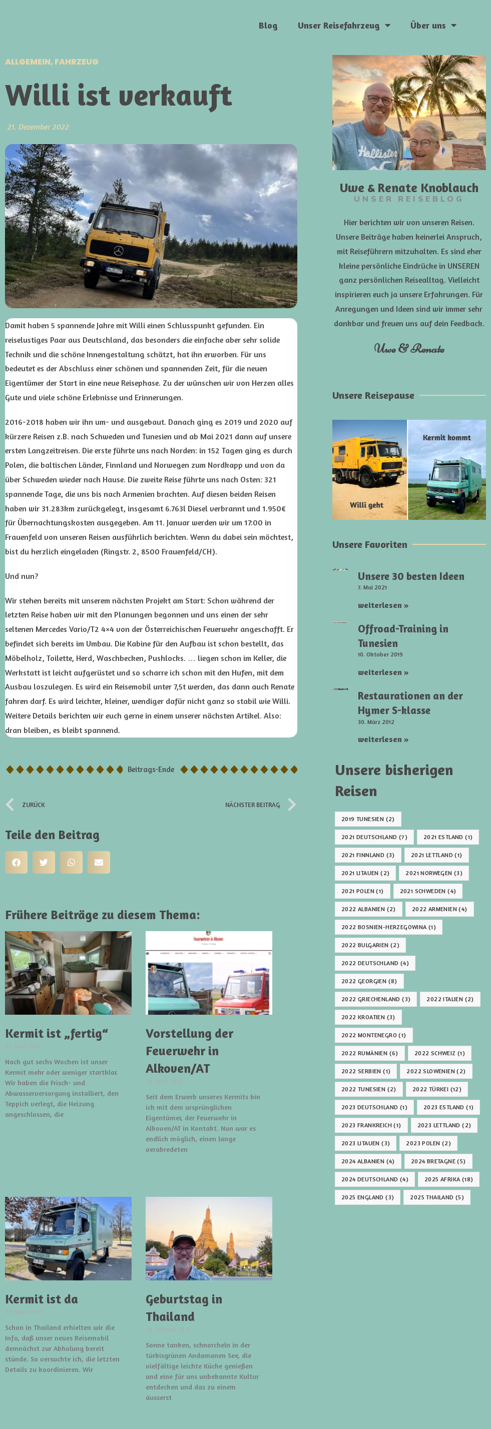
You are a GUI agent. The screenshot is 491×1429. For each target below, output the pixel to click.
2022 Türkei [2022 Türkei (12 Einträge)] (436, 1089)
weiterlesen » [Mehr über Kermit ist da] (33, 1387)
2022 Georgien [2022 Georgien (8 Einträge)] (369, 981)
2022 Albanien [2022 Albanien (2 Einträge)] (368, 909)
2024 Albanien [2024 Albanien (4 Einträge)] (368, 1161)
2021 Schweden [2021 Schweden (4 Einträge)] (428, 891)
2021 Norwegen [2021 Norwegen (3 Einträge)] (433, 873)
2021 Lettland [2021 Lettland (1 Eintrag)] (436, 855)
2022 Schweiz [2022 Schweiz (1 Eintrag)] (439, 1053)
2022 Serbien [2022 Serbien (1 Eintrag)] (365, 1071)
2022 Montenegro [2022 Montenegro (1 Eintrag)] (373, 1035)
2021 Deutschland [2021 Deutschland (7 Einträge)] (374, 837)
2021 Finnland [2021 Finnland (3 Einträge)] (368, 855)
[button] (16, 862)
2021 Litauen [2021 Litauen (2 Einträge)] (365, 873)
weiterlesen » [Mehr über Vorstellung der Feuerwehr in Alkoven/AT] (173, 1167)
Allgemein (28, 62)
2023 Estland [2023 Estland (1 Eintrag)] (448, 1107)
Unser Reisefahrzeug (344, 25)
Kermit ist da (41, 1298)
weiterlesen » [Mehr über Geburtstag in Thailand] (173, 1415)
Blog (268, 25)
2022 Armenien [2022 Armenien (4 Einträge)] (439, 909)
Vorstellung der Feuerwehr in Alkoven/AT (189, 1051)
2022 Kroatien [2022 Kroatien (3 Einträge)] (368, 1017)
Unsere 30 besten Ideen (411, 576)
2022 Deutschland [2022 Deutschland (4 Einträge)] (375, 963)
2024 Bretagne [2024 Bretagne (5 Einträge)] (438, 1161)
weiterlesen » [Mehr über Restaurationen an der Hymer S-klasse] (383, 739)
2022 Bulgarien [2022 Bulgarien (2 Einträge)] (370, 945)
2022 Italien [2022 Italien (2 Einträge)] (449, 999)
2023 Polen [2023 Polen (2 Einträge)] (428, 1143)
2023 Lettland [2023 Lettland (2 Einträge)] (444, 1125)
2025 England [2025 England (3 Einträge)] (367, 1197)
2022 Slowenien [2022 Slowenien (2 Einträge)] (435, 1071)
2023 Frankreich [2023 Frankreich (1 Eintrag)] (371, 1125)
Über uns (433, 25)
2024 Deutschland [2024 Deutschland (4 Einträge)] (374, 1179)
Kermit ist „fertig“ (56, 1033)
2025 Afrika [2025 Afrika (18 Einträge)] (448, 1179)
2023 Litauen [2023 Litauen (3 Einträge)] (365, 1143)
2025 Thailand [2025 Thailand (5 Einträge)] (437, 1197)
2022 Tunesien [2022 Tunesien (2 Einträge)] (368, 1089)
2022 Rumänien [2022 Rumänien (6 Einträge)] (369, 1053)
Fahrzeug (77, 62)
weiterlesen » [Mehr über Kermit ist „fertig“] (33, 1132)
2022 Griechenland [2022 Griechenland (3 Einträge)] (375, 999)
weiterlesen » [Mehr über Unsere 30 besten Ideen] (383, 605)
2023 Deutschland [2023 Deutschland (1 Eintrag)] (374, 1107)
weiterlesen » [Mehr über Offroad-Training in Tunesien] (383, 672)
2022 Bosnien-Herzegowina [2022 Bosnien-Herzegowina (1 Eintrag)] (388, 927)
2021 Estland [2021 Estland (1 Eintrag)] (447, 837)
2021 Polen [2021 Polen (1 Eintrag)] (362, 891)
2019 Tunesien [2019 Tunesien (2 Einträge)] (368, 819)
